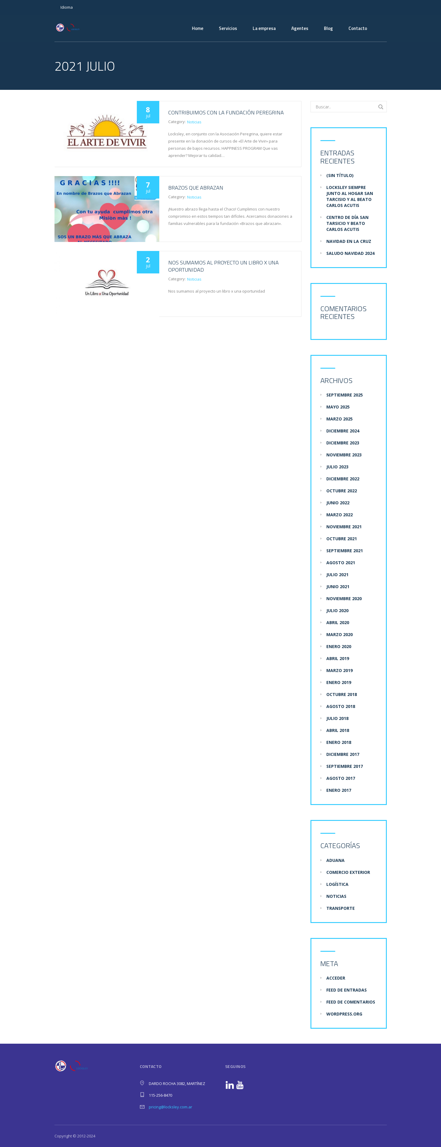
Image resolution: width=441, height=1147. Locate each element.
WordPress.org (344, 1014)
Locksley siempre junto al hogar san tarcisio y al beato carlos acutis (349, 196)
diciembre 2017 (342, 754)
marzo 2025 (339, 419)
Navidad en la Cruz (348, 241)
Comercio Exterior (348, 872)
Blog (328, 28)
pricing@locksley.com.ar (170, 1107)
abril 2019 (337, 658)
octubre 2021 (341, 538)
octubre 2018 (341, 694)
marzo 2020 (339, 634)
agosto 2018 (340, 706)
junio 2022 (337, 503)
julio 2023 (337, 467)
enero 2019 (338, 682)
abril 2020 (337, 622)
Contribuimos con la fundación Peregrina (226, 112)
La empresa (264, 28)
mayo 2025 (338, 407)
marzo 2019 (339, 670)
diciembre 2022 (342, 479)
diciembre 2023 (342, 443)
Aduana (335, 860)
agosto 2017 (340, 778)
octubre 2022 (341, 491)
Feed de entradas (346, 990)
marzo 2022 (339, 514)
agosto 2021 (340, 562)
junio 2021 (337, 586)
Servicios (228, 28)
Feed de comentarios (350, 1002)
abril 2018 (337, 730)
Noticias (194, 122)
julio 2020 (337, 610)
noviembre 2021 (344, 526)
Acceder (335, 978)
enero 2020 (338, 646)
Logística (337, 884)
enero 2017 (338, 790)
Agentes (299, 28)
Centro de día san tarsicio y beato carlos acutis (347, 223)
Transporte (340, 908)
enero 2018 (338, 742)
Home (197, 28)
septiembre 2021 (344, 550)
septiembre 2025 (344, 395)
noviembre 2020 (344, 598)
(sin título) (340, 175)
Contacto (357, 28)
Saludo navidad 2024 (350, 253)
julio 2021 (337, 574)
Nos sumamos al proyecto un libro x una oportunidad (223, 266)
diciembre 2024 (342, 431)
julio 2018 (337, 718)
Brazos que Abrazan (195, 188)
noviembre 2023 (344, 455)
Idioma (66, 7)
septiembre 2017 (344, 766)
